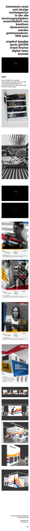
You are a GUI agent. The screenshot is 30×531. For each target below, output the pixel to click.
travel (14, 47)
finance (23, 47)
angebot (11, 41)
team (24, 50)
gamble (23, 44)
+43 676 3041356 (22, 517)
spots (13, 44)
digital (16, 50)
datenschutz (24, 520)
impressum (24, 522)
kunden (23, 41)
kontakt (23, 54)
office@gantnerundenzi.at (19, 516)
